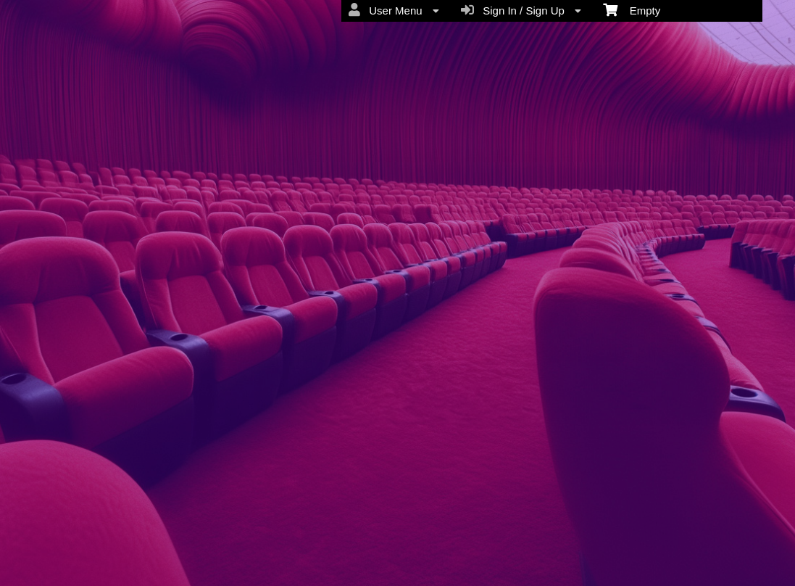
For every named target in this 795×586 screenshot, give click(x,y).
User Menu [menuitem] (394, 10)
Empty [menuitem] (631, 9)
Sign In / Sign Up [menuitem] (521, 10)
